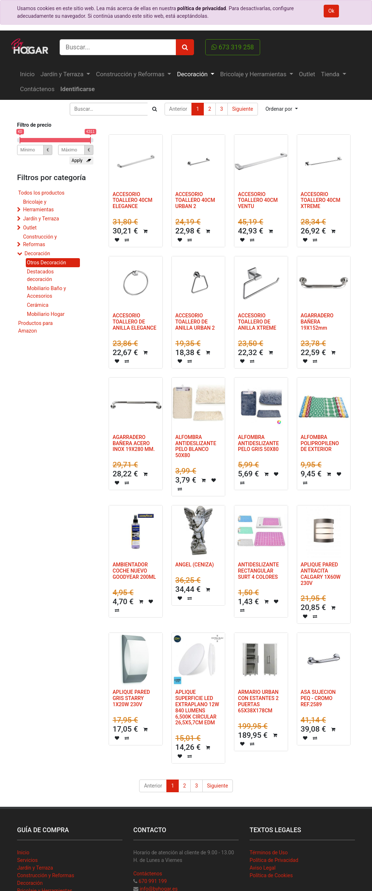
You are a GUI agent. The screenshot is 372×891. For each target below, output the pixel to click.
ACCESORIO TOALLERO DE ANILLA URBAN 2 (195, 322)
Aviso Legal (263, 868)
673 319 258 (232, 47)
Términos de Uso (269, 852)
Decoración (37, 253)
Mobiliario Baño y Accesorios (46, 292)
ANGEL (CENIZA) (194, 564)
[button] (282, 109)
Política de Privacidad (274, 860)
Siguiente (242, 109)
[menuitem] (27, 74)
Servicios (27, 860)
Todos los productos (41, 193)
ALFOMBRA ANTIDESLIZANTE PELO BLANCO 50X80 (196, 446)
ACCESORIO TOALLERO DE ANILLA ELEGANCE (134, 322)
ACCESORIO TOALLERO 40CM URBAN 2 (195, 200)
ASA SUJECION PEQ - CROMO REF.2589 (318, 698)
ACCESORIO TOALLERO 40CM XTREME (320, 200)
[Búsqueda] (154, 109)
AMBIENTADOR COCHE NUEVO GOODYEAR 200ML (134, 571)
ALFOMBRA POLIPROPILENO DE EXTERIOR (320, 443)
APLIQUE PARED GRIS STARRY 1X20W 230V (131, 698)
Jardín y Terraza (41, 218)
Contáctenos (147, 873)
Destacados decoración (40, 275)
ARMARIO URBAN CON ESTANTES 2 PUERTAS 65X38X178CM (258, 701)
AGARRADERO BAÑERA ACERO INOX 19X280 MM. (134, 443)
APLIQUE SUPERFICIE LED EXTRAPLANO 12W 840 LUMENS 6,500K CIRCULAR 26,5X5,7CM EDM (197, 707)
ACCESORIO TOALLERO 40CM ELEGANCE (132, 200)
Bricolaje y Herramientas (38, 205)
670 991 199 (152, 881)
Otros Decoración (46, 262)
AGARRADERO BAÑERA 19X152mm (317, 322)
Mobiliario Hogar (46, 314)
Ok (331, 11)
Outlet (29, 228)
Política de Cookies (271, 875)
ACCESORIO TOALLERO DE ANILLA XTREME (257, 322)
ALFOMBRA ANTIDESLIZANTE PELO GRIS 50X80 (258, 443)
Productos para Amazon (35, 327)
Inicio (23, 852)
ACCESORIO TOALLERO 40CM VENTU (258, 200)
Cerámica (37, 305)
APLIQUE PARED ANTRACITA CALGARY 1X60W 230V (321, 574)
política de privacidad (201, 8)
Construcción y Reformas (40, 240)
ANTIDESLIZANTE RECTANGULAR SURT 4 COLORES (258, 571)
